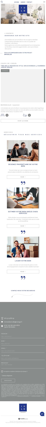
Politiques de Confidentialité (23, 395)
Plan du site (8, 422)
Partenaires (22, 422)
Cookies (38, 422)
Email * (4, 348)
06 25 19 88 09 (9, 318)
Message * (5, 362)
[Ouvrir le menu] (44, 2)
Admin (27, 422)
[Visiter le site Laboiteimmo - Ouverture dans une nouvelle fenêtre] (23, 419)
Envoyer (8, 380)
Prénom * (4, 333)
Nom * (3, 341)
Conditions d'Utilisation (36, 395)
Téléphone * (6, 355)
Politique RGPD (33, 422)
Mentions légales (15, 422)
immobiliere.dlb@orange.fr (13, 322)
